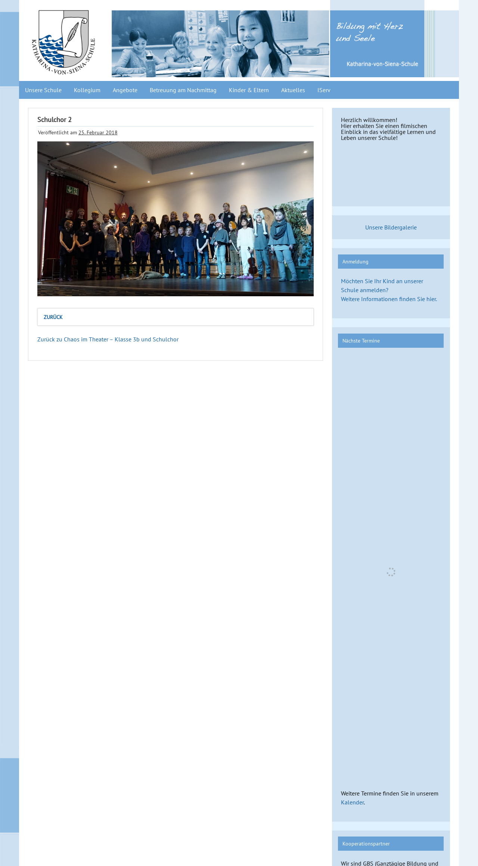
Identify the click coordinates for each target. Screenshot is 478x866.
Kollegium (87, 90)
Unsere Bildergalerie (391, 227)
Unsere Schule (43, 90)
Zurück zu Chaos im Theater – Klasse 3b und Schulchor (108, 339)
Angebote (125, 90)
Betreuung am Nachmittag (183, 90)
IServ (323, 90)
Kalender (352, 802)
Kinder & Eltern (249, 90)
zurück (53, 317)
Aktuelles (293, 90)
